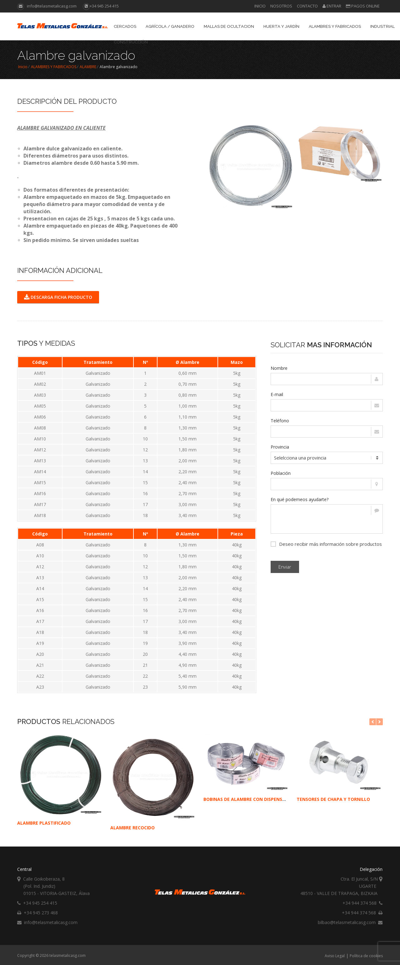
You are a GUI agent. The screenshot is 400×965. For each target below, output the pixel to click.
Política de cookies (366, 955)
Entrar (331, 6)
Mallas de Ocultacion (229, 26)
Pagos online (363, 6)
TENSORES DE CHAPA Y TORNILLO (333, 799)
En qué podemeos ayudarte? (299, 499)
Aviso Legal (335, 955)
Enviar (284, 567)
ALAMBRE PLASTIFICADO (44, 823)
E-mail (277, 394)
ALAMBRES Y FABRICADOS (335, 26)
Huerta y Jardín (281, 26)
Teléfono (280, 421)
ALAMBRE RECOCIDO (132, 828)
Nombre (279, 368)
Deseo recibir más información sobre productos (326, 543)
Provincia (280, 447)
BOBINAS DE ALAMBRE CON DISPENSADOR (249, 799)
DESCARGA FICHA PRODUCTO (58, 297)
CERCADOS (125, 26)
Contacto (307, 6)
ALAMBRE (88, 66)
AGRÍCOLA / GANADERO (170, 26)
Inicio (260, 6)
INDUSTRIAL (382, 26)
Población (281, 473)
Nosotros (281, 6)
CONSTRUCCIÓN (131, 42)
